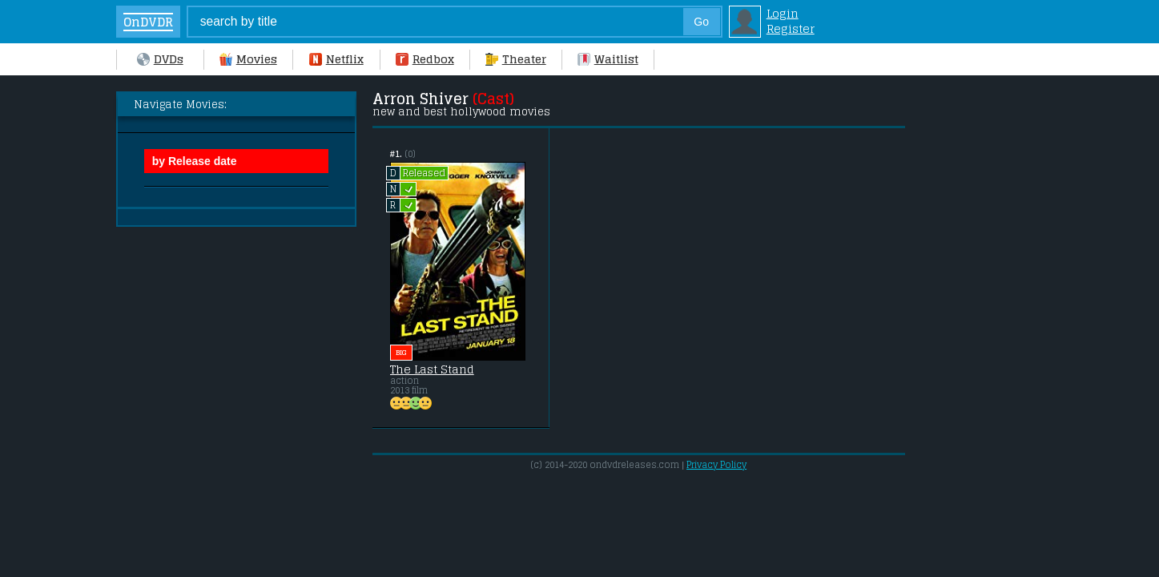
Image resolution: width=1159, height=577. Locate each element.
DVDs (160, 59)
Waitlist (607, 59)
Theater (515, 59)
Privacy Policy (716, 465)
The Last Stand (432, 369)
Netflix (336, 59)
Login (783, 13)
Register (791, 28)
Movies (248, 59)
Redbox (425, 59)
